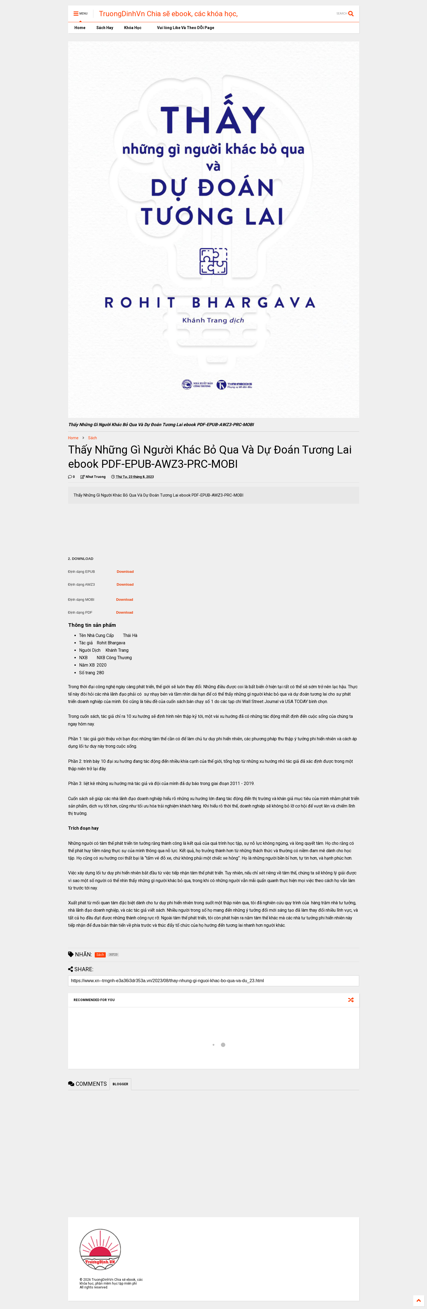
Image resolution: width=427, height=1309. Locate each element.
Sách (92, 438)
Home (79, 27)
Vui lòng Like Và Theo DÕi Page (183, 27)
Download (125, 572)
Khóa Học (132, 27)
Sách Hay (104, 27)
